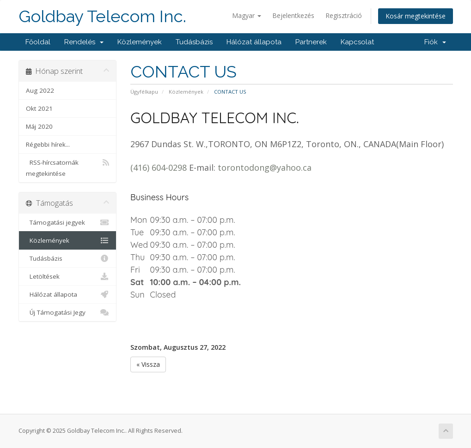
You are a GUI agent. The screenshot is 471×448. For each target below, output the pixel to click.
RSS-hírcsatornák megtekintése (68, 167)
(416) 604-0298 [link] (158, 167)
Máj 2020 (39, 126)
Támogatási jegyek (68, 222)
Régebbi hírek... (48, 144)
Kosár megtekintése (415, 16)
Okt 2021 (39, 108)
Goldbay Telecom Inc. (102, 16)
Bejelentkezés (293, 15)
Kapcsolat (357, 42)
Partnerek (311, 42)
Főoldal (37, 42)
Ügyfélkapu (144, 91)
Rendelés (84, 42)
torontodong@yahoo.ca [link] (265, 167)
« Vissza (148, 364)
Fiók (435, 42)
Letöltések (68, 276)
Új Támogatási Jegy (68, 312)
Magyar (246, 15)
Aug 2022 (40, 90)
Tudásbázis (194, 42)
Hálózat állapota (253, 42)
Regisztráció (343, 15)
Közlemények (139, 42)
